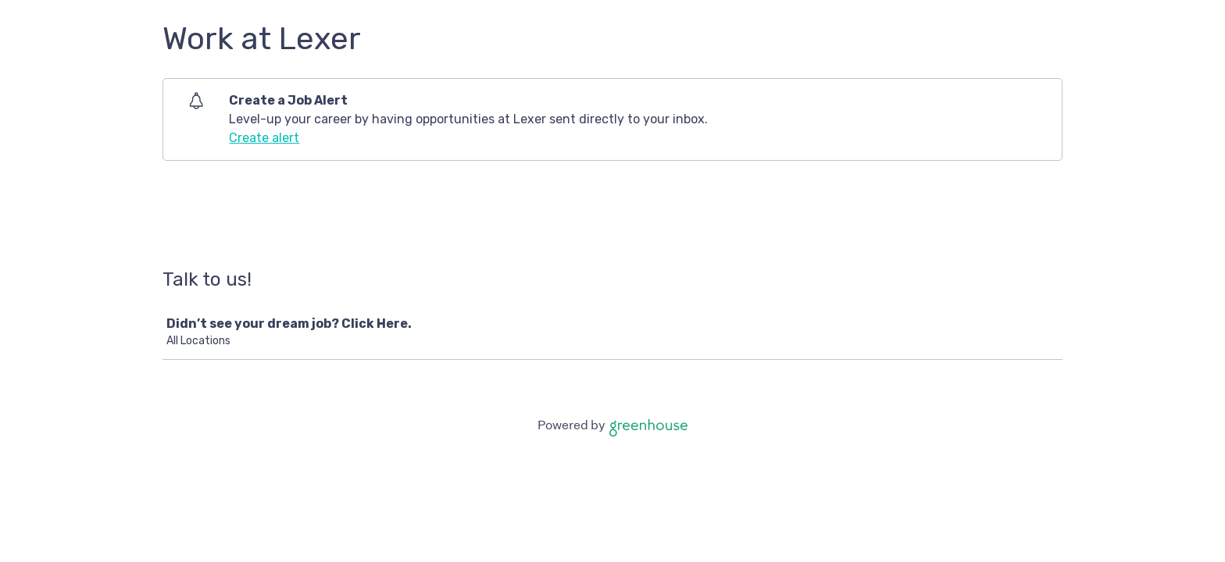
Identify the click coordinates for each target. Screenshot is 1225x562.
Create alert (264, 137)
